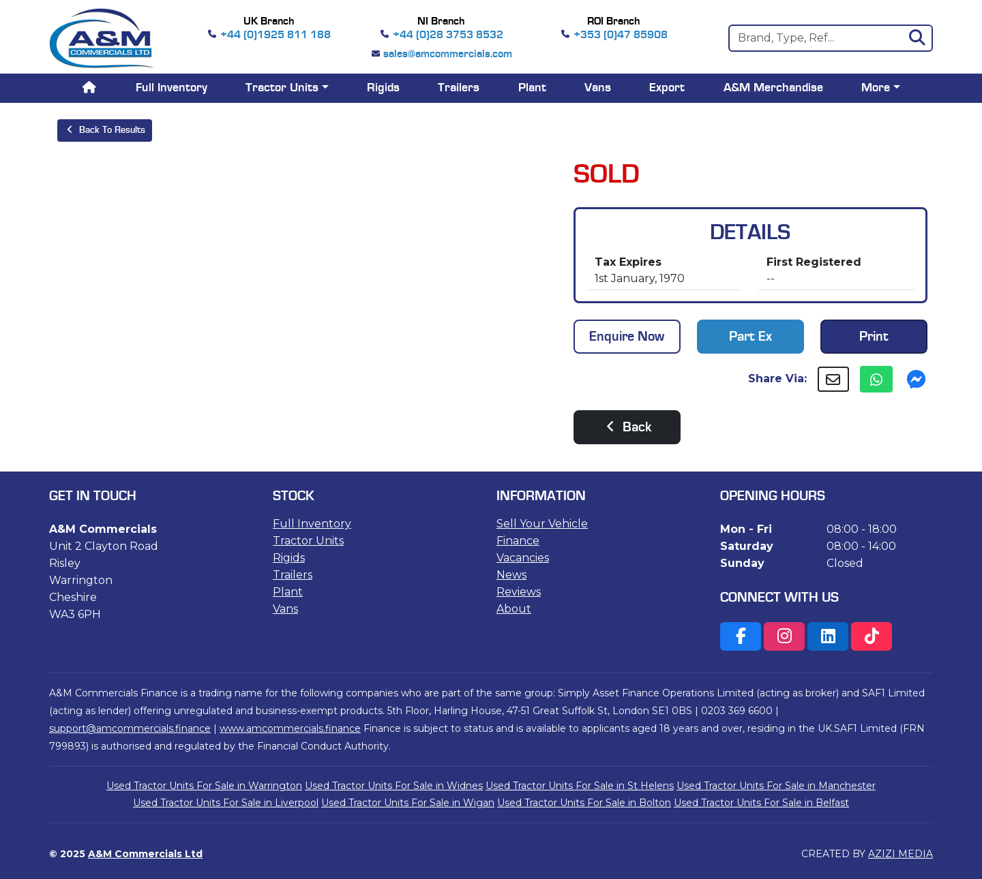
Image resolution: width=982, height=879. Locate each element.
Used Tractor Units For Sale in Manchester (776, 786)
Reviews (518, 591)
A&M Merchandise (773, 88)
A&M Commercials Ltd (145, 854)
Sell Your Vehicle (542, 523)
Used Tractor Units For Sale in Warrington (204, 786)
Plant (532, 88)
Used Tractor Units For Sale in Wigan (407, 803)
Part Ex (750, 336)
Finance (517, 540)
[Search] (830, 38)
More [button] (875, 88)
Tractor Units (308, 540)
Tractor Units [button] (282, 88)
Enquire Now (626, 336)
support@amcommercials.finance (130, 728)
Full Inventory (171, 88)
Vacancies (522, 557)
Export (667, 88)
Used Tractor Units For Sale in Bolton (584, 803)
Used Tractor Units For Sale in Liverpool (225, 803)
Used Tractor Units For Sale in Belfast (761, 803)
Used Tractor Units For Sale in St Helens (580, 786)
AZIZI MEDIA (900, 854)
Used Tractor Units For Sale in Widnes (394, 786)
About (513, 608)
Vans (597, 88)
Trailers (458, 88)
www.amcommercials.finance (290, 728)
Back (627, 427)
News (511, 574)
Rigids (383, 88)
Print (874, 336)
